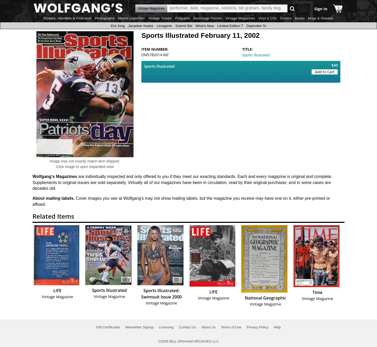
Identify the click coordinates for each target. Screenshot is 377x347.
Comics (286, 18)
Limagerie (164, 26)
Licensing (166, 327)
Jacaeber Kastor (140, 26)
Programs (182, 18)
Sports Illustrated (256, 55)
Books (300, 18)
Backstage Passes (207, 18)
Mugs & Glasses (320, 18)
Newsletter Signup (139, 327)
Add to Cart (324, 71)
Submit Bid (183, 26)
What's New (205, 26)
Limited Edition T (230, 26)
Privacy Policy (257, 327)
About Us (208, 327)
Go (292, 8)
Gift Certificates (108, 327)
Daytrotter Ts (256, 26)
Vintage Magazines (240, 18)
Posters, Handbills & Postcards (68, 18)
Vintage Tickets (160, 18)
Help (277, 327)
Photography (105, 18)
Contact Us (187, 327)
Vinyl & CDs (267, 18)
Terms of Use (231, 327)
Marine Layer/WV (131, 18)
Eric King (118, 26)
